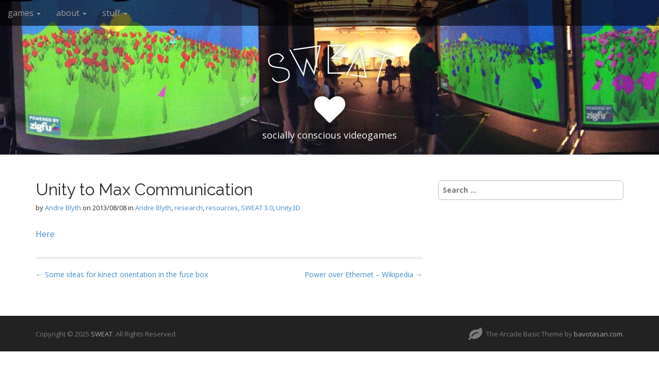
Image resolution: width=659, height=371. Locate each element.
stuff (114, 13)
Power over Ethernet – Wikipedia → (363, 274)
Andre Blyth (63, 207)
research (188, 207)
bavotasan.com (598, 334)
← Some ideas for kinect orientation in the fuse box (122, 274)
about (71, 13)
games (24, 13)
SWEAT (101, 334)
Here (45, 234)
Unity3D (288, 207)
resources (222, 207)
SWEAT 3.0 (257, 207)
